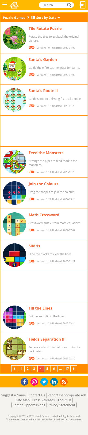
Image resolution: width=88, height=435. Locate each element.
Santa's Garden (43, 59)
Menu (4, 5)
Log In (83, 4)
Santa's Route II (43, 90)
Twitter (45, 382)
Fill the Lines (40, 308)
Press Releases (43, 400)
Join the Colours (43, 183)
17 (67, 368)
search (70, 5)
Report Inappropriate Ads (67, 395)
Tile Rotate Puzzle (45, 28)
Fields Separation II (46, 339)
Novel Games (14, 4)
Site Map (23, 400)
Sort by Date (46, 17)
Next (74, 368)
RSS (64, 382)
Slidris (34, 246)
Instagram (35, 381)
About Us (64, 400)
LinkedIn (55, 382)
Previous (15, 368)
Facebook (25, 381)
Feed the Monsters (46, 152)
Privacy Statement (61, 405)
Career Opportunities (29, 405)
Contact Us (36, 395)
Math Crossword (44, 215)
